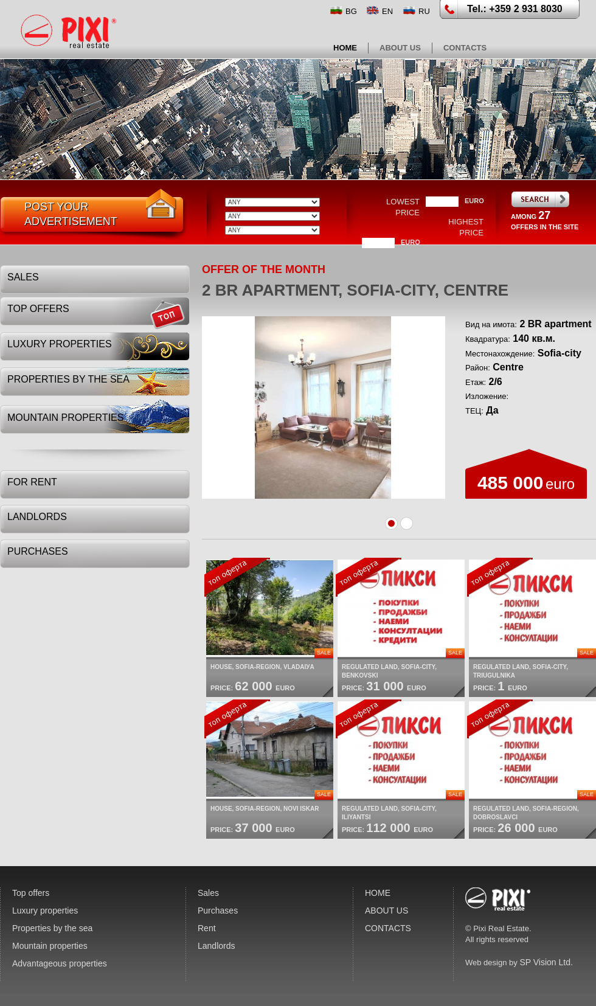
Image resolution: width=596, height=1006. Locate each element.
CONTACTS (465, 47)
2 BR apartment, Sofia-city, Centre (355, 290)
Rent (207, 928)
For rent (32, 482)
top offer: (237, 577)
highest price (465, 227)
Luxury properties (59, 344)
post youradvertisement (70, 214)
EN (387, 11)
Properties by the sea (68, 379)
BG (351, 11)
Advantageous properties (59, 963)
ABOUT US (400, 47)
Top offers (38, 309)
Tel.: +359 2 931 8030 (515, 9)
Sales (23, 277)
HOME (345, 47)
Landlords (37, 517)
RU (424, 11)
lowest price (403, 207)
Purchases (37, 551)
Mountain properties (65, 417)
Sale (324, 653)
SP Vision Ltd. (545, 962)
